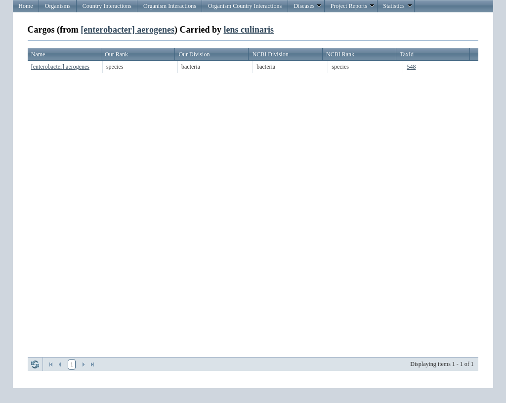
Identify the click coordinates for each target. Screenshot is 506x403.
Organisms (58, 5)
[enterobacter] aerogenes (127, 30)
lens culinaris (248, 30)
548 (411, 66)
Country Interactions (107, 5)
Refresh (35, 364)
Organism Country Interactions (245, 5)
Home (25, 5)
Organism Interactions (169, 5)
